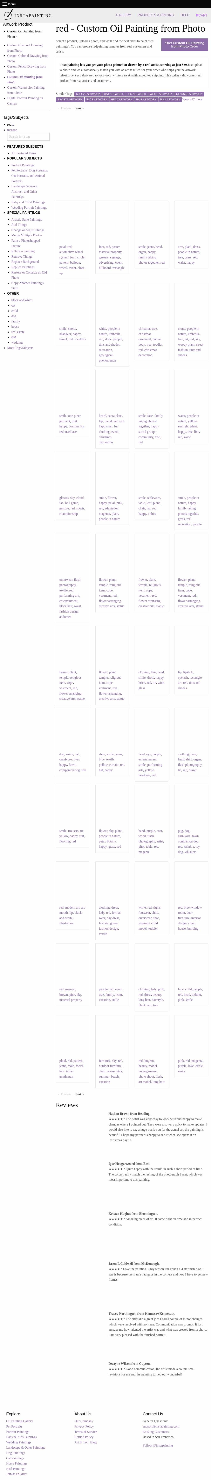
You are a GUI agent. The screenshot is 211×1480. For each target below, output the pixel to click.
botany (111, 841)
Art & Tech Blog (85, 1442)
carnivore (65, 759)
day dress (113, 918)
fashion (104, 923)
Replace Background (25, 261)
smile (142, 247)
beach (115, 1076)
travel (63, 339)
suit (81, 836)
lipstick (188, 672)
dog (13, 316)
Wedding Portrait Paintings (29, 207)
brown (63, 994)
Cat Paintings (15, 1458)
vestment (105, 595)
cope (109, 590)
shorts (72, 328)
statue (120, 606)
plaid (62, 1060)
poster (116, 247)
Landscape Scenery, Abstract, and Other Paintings (24, 191)
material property (110, 252)
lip (180, 672)
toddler (157, 344)
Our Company (83, 1421)
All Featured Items (23, 153)
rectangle (119, 268)
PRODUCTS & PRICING (156, 15)
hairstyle (157, 1000)
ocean (111, 1071)
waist (181, 262)
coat (159, 831)
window (196, 907)
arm (180, 247)
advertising (106, 262)
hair (153, 672)
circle (80, 257)
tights (157, 907)
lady (101, 912)
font (72, 257)
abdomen (65, 617)
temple (103, 585)
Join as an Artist (16, 1474)
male (71, 1066)
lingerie (149, 1060)
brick (141, 682)
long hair (144, 1000)
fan (61, 503)
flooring (64, 841)
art (186, 339)
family (15, 321)
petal (62, 247)
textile (63, 590)
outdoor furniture (110, 1066)
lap (101, 421)
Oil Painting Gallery (19, 1421)
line (196, 431)
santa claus (115, 416)
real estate (18, 332)
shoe (102, 754)
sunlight (183, 426)
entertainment (68, 601)
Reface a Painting (23, 251)
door (190, 912)
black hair (65, 606)
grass (188, 257)
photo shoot (146, 1076)
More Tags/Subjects (20, 348)
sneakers (80, 339)
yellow (192, 421)
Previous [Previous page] (67, 108)
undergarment (147, 1071)
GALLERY (123, 15)
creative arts (107, 606)
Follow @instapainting (158, 1445)
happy (151, 252)
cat (13, 305)
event (72, 268)
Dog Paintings (15, 1453)
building (192, 928)
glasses (64, 498)
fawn (72, 764)
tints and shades (109, 344)
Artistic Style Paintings (26, 219)
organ (142, 252)
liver (76, 759)
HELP (185, 15)
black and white (21, 300)
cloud (181, 328)
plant (188, 247)
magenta (104, 513)
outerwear (65, 579)
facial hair (111, 421)
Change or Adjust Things (27, 230)
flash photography (190, 764)
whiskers (190, 852)
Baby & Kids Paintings (21, 1437)
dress (196, 247)
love (191, 1066)
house (15, 326)
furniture (184, 918)
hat (110, 426)
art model (144, 1082)
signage (115, 257)
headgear (65, 334)
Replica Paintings (22, 267)
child (14, 311)
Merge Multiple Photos (26, 235)
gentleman (66, 1076)
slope (108, 339)
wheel (63, 268)
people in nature (188, 252)
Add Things (19, 224)
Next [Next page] (80, 108)
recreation (105, 350)
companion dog (69, 770)
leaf (149, 503)
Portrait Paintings (22, 165)
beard (102, 416)
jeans (150, 247)
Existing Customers (156, 1432)
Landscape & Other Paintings (25, 1447)
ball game (71, 503)
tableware (153, 498)
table (141, 503)
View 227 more (192, 99)
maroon (12, 130)
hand (141, 831)
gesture (103, 257)
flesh (159, 1076)
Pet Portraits (14, 1426)
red (69, 247)
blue (102, 759)
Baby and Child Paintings (28, 202)
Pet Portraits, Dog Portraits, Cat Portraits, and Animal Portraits (29, 176)
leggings (144, 923)
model (153, 1066)
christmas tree (147, 328)
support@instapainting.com (161, 1426)
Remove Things (21, 256)
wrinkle (189, 846)
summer (104, 1076)
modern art (72, 907)
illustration (66, 923)
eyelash (183, 677)
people (117, 339)
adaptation (111, 508)
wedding (17, 342)
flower (112, 498)
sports (80, 508)
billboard (105, 268)
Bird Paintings (15, 1468)
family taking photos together (150, 421)
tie (154, 682)
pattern (63, 262)
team (119, 994)
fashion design (69, 611)
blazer (193, 770)
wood (187, 437)
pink (74, 421)
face (150, 416)
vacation (104, 1000)
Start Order (184, 44)
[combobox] (28, 137)
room (181, 912)
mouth (63, 912)
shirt (189, 759)
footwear (144, 912)
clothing (143, 672)
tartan (69, 1071)
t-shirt (152, 513)
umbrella (115, 334)
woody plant (186, 344)
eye (148, 754)
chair (141, 508)
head (159, 247)
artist (160, 841)
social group (146, 431)
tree (180, 257)
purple (156, 754)
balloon (75, 262)
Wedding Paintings (18, 1442)
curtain (113, 764)
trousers (73, 831)
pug (180, 831)
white (102, 328)
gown (114, 923)
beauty (157, 994)
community (76, 426)
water (181, 416)
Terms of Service (85, 1432)
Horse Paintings (16, 1463)
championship (68, 513)
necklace (71, 431)
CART (201, 15)
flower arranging (110, 601)
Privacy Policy (84, 1426)
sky (198, 339)
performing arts (69, 595)
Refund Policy (83, 1437)
